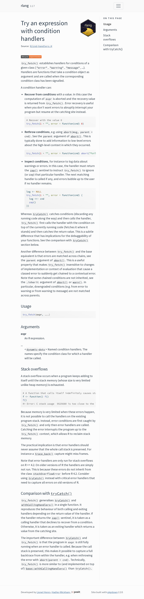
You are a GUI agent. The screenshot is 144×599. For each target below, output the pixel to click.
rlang (25, 5)
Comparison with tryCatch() (113, 47)
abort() (76, 136)
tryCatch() (40, 214)
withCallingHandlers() (37, 504)
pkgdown (112, 592)
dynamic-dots (36, 349)
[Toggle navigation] (118, 5)
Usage (107, 24)
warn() (77, 282)
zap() (34, 170)
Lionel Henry (43, 592)
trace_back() (44, 454)
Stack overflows (109, 37)
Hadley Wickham (61, 592)
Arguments (110, 29)
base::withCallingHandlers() (46, 568)
